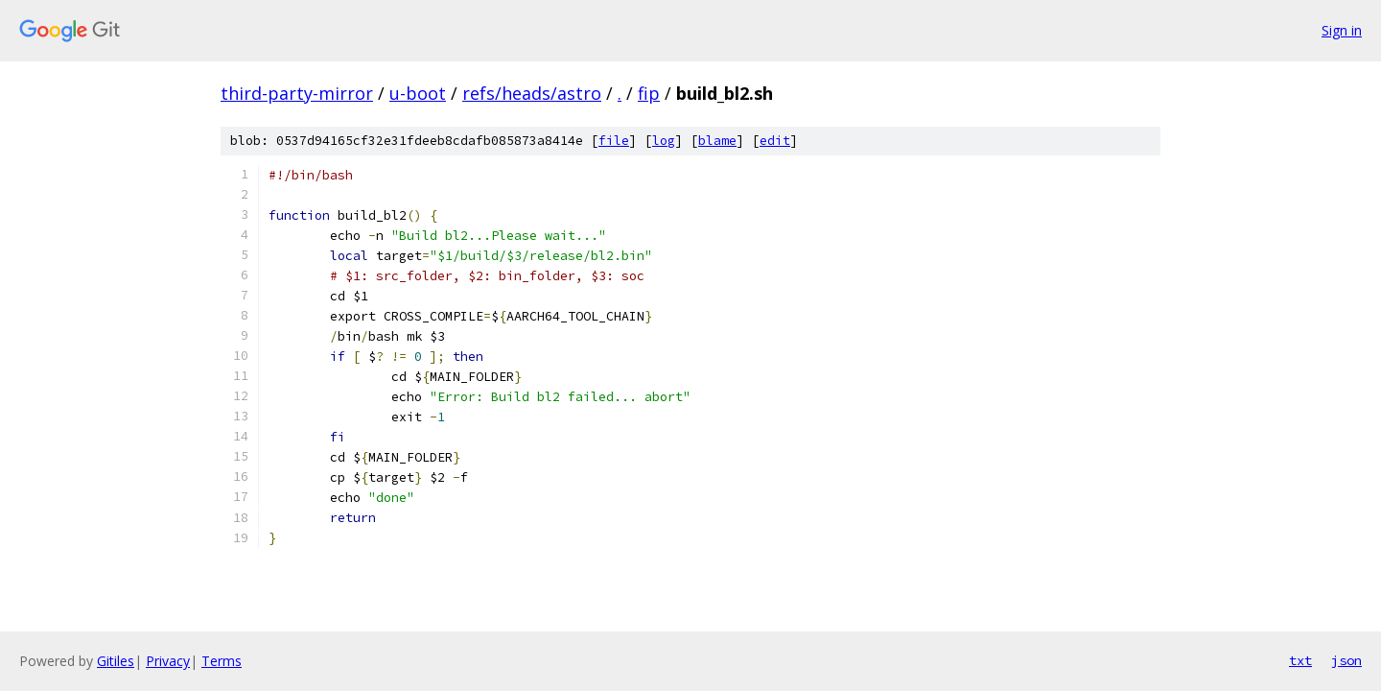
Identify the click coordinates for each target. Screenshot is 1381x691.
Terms (221, 661)
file (613, 140)
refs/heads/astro (531, 93)
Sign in (1342, 30)
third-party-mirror (297, 93)
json (1346, 660)
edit (775, 140)
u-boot (417, 93)
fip (649, 93)
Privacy (168, 661)
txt (1300, 660)
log (663, 140)
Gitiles (115, 661)
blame (717, 140)
